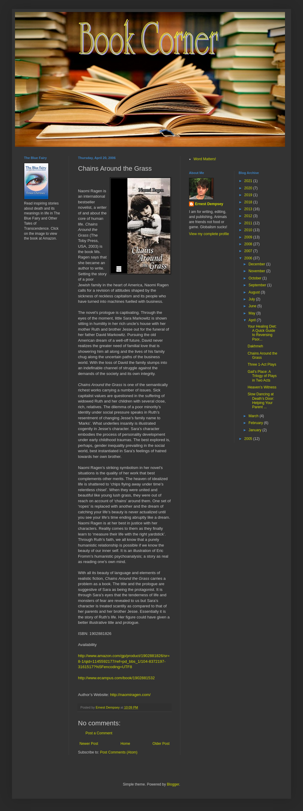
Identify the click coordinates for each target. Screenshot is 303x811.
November (257, 271)
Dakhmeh (255, 346)
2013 (248, 209)
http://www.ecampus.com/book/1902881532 (116, 678)
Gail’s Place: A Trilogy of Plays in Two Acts (262, 376)
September (257, 285)
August (254, 292)
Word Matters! (205, 159)
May (252, 313)
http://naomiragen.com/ (130, 694)
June (252, 306)
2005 (248, 439)
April (252, 320)
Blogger (173, 784)
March (254, 416)
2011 (248, 223)
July (252, 299)
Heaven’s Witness (262, 387)
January (255, 430)
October (255, 278)
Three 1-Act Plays (262, 364)
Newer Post (89, 744)
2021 (248, 181)
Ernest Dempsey (209, 204)
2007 (248, 251)
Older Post (161, 744)
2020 (248, 188)
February (256, 423)
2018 (248, 202)
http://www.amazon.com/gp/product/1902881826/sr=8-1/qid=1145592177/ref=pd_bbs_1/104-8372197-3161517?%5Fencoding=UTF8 (124, 661)
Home (125, 744)
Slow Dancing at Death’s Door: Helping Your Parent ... (261, 400)
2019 (248, 195)
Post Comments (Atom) (118, 752)
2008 (248, 244)
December (257, 264)
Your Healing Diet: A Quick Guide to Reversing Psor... (262, 332)
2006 (248, 258)
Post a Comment (99, 733)
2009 (248, 237)
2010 (248, 230)
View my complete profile (209, 234)
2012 (248, 216)
